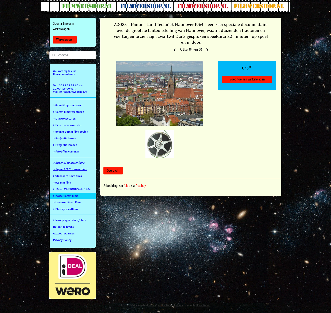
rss (159, 305)
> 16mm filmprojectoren (68, 112)
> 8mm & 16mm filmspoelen (70, 131)
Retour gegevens (63, 227)
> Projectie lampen (65, 145)
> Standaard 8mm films (67, 176)
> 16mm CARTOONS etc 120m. (72, 189)
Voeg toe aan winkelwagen (247, 79)
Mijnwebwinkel (203, 305)
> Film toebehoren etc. (67, 125)
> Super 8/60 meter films (68, 163)
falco (127, 186)
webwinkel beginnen (173, 305)
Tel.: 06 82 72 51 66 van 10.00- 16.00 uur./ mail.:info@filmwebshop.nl (70, 89)
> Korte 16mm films (65, 196)
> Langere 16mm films (67, 202)
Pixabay (141, 186)
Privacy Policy (62, 240)
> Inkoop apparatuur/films (69, 220)
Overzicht (113, 171)
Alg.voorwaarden (64, 233)
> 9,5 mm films (62, 182)
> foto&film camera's (66, 151)
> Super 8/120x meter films (70, 169)
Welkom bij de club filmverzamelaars (64, 72)
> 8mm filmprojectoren (67, 105)
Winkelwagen (64, 40)
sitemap (152, 305)
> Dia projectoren (64, 118)
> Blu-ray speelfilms (65, 209)
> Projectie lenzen (64, 138)
